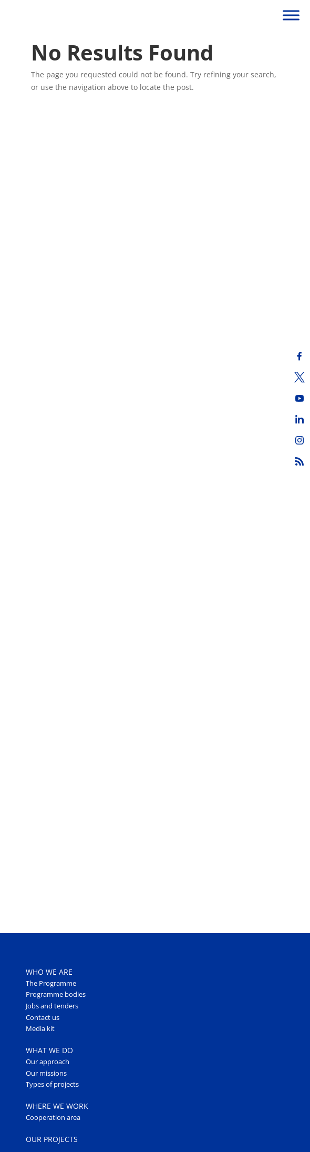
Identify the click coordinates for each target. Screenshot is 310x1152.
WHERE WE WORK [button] (57, 1106)
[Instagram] (299, 440)
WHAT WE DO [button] (49, 1050)
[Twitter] (299, 377)
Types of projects (52, 1084)
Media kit (40, 1028)
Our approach (47, 1061)
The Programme (51, 983)
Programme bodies (56, 994)
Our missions (46, 1073)
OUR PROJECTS (52, 1139)
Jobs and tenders (52, 1006)
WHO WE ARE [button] (49, 972)
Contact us (42, 1017)
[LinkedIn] (299, 419)
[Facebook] (299, 356)
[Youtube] (299, 398)
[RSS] (299, 461)
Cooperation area (53, 1117)
